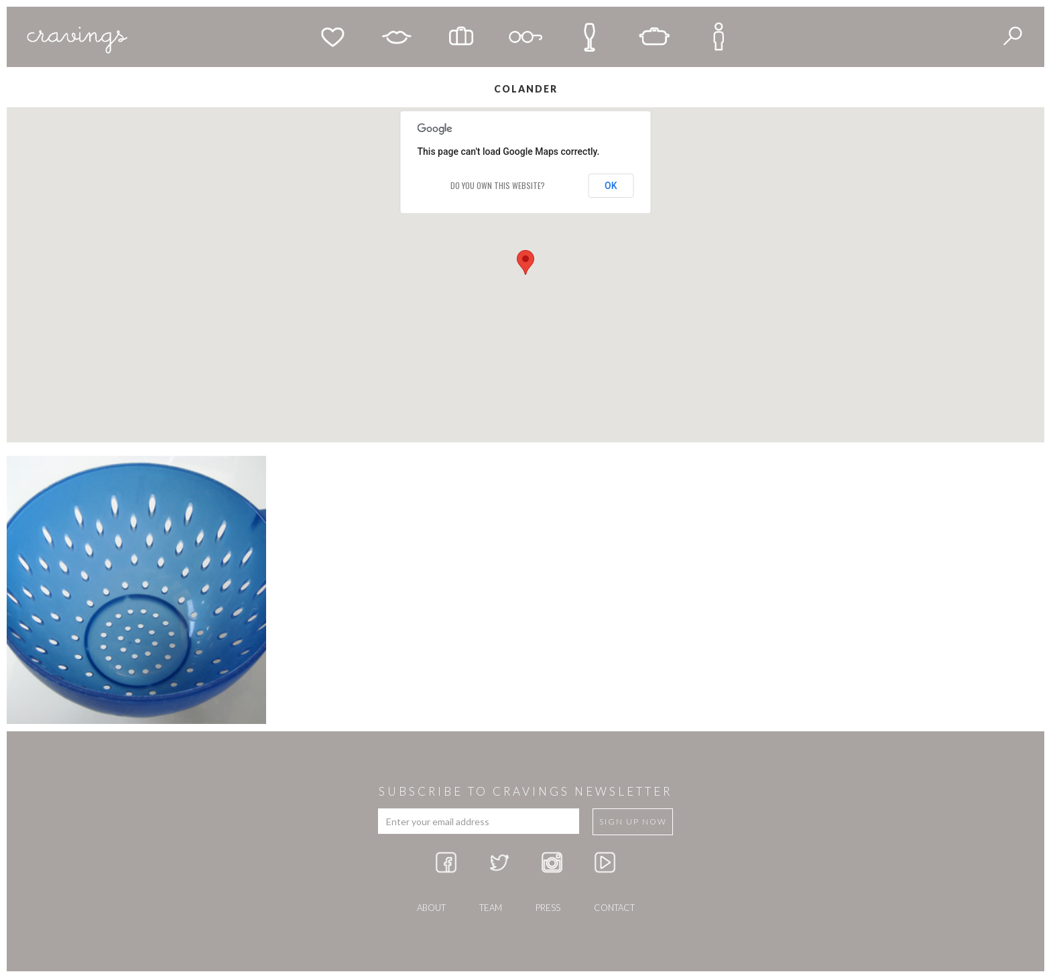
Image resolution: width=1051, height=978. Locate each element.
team (490, 907)
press (548, 907)
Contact (614, 907)
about (431, 907)
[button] (525, 262)
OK (611, 185)
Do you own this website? (497, 185)
